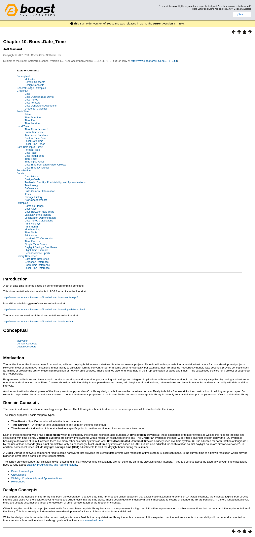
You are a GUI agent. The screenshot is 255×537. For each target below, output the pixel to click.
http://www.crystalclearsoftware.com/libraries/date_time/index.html (39, 321)
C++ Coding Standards (240, 9)
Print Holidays (32, 223)
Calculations (32, 176)
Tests (28, 193)
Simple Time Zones (36, 244)
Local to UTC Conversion (39, 238)
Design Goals (32, 179)
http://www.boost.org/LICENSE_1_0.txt (154, 60)
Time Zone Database (36, 134)
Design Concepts (34, 84)
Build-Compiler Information (40, 190)
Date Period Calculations (39, 220)
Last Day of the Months (38, 214)
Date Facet (31, 152)
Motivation (30, 78)
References (31, 188)
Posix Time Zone (34, 131)
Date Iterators (32, 102)
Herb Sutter (198, 9)
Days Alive (31, 208)
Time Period (31, 120)
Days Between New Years (39, 211)
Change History (33, 196)
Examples (22, 202)
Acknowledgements (36, 199)
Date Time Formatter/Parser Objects (45, 164)
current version (163, 23)
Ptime (28, 114)
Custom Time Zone (35, 137)
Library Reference (26, 255)
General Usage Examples (31, 87)
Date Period (31, 99)
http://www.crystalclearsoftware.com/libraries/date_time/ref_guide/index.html (44, 309)
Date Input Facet (34, 155)
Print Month (31, 226)
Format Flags (32, 149)
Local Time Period (35, 143)
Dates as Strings (34, 205)
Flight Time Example (36, 249)
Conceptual (23, 75)
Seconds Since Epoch (37, 252)
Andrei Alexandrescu (218, 9)
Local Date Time (34, 140)
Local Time (22, 126)
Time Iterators (32, 123)
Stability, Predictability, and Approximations (52, 464)
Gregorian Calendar (36, 108)
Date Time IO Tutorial (37, 167)
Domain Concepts (35, 81)
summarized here (92, 520)
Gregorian (22, 90)
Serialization (23, 170)
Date (27, 93)
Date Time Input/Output (29, 146)
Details (20, 173)
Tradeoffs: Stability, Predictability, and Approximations (55, 182)
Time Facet (31, 158)
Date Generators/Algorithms (41, 105)
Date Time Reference (37, 258)
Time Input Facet (34, 161)
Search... (242, 14)
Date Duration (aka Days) (39, 96)
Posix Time (22, 111)
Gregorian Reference (37, 261)
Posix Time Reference (37, 264)
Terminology (31, 185)
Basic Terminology (22, 470)
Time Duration (33, 117)
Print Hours (31, 235)
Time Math (31, 232)
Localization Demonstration (40, 217)
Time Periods (32, 241)
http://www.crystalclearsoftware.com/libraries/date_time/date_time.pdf (41, 297)
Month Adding (32, 229)
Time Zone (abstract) (36, 129)
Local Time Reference (37, 267)
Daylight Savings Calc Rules (41, 247)
